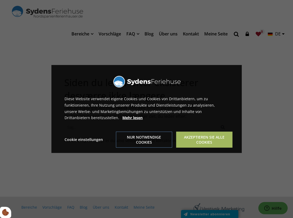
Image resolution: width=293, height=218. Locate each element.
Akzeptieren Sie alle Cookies (204, 140)
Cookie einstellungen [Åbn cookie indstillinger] (84, 139)
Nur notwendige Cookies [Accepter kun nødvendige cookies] (144, 140)
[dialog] (146, 109)
